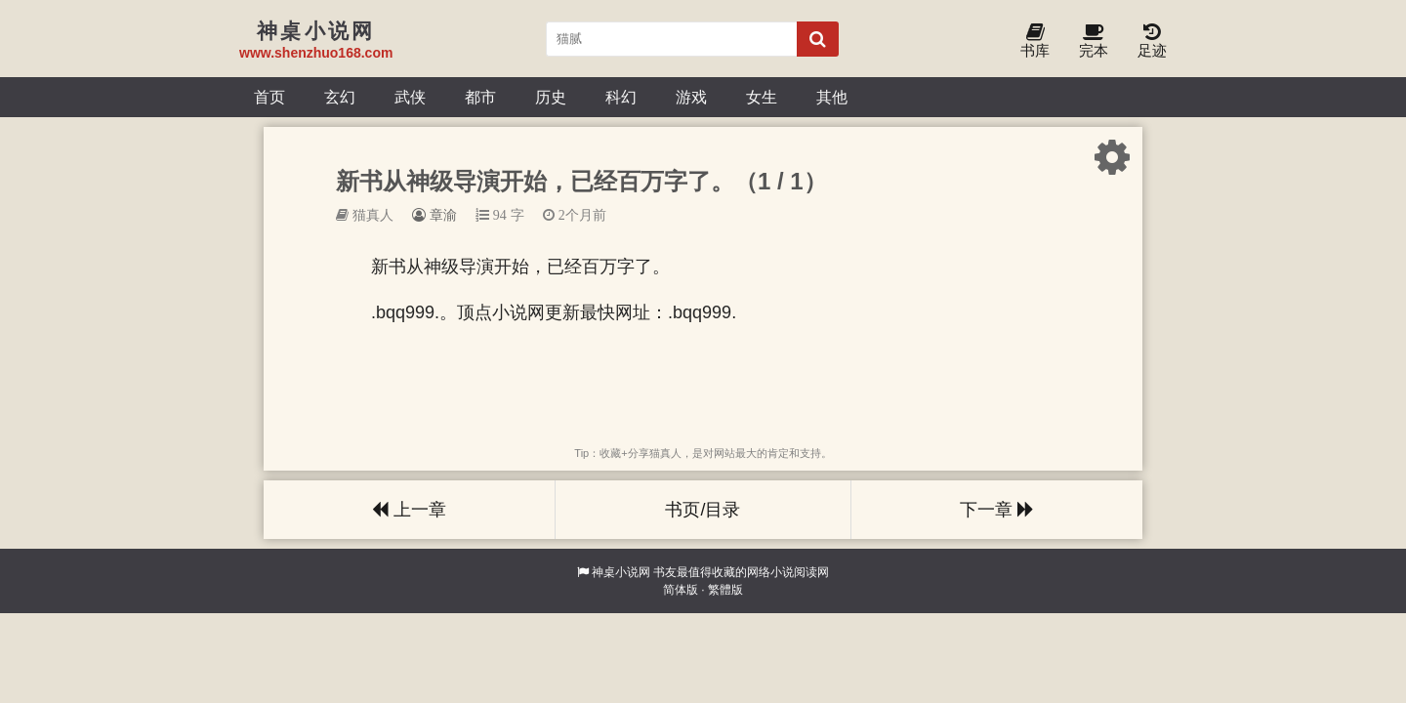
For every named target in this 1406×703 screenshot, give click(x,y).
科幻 (621, 96)
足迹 (1152, 41)
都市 (480, 96)
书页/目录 (702, 509)
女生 (761, 96)
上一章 (409, 509)
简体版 (680, 590)
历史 (550, 96)
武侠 (410, 96)
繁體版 (725, 590)
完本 (1093, 41)
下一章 (997, 509)
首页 (269, 96)
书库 (1035, 41)
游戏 (691, 96)
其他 (832, 96)
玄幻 (339, 96)
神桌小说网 (621, 572)
